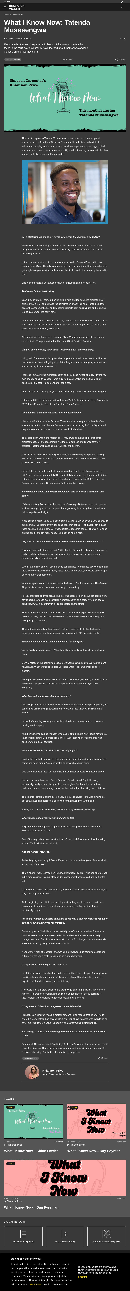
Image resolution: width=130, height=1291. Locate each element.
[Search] (121, 7)
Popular (11, 1107)
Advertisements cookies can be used (99, 1270)
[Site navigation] (5, 7)
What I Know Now (13, 60)
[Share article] (120, 59)
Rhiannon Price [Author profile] (23, 38)
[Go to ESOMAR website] (7, 1)
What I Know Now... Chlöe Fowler (31, 1151)
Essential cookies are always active (98, 1267)
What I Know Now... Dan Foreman (31, 1207)
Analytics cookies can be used (95, 1273)
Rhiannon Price (52, 1070)
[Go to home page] (16, 7)
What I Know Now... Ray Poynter (93, 1151)
